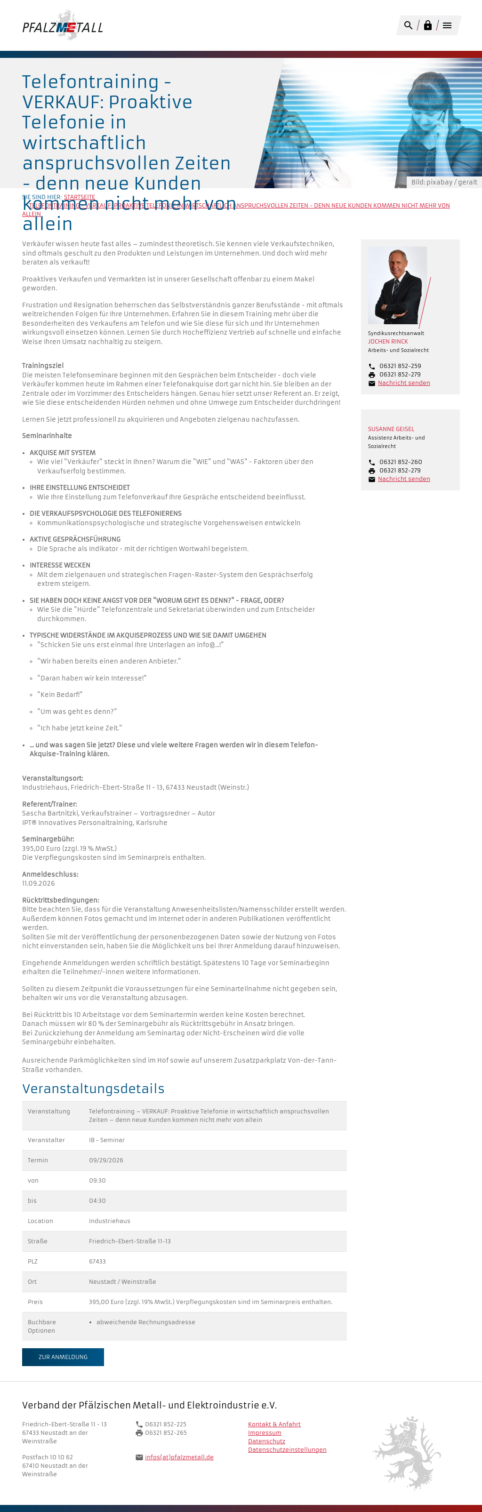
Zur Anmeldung (63, 1356)
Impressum (264, 1432)
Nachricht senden (404, 382)
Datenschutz (266, 1441)
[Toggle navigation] (447, 27)
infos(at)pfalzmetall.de (179, 1457)
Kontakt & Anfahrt (274, 1424)
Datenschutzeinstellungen (287, 1449)
